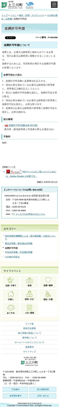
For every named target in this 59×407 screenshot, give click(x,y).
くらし (13, 15)
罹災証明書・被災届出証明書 (18, 243)
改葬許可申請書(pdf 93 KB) (21, 125)
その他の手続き (12, 257)
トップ (4, 15)
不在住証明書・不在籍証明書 (18, 252)
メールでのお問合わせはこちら (30, 214)
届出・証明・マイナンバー (31, 15)
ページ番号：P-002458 (46, 37)
